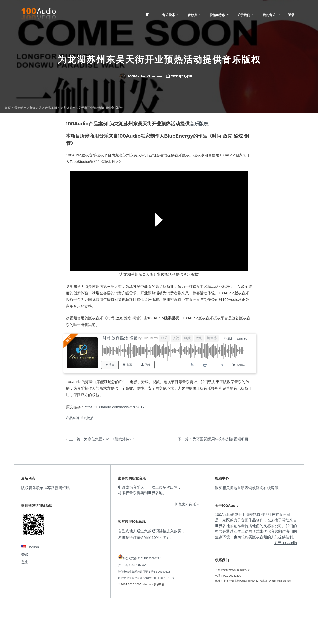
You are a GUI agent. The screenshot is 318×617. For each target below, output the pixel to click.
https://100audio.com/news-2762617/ (115, 407)
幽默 (187, 338)
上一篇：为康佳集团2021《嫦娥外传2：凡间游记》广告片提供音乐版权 (128, 439)
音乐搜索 (168, 15)
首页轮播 (86, 418)
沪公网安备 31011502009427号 (142, 558)
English (30, 547)
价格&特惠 (217, 15)
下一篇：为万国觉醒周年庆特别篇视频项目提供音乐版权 (224, 439)
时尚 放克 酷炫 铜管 (119, 338)
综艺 (164, 338)
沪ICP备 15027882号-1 (132, 565)
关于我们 (243, 15)
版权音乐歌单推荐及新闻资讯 (45, 488)
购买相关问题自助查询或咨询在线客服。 (248, 488)
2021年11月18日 (183, 76)
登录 (291, 15)
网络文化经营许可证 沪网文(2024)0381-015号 (146, 578)
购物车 (241, 365)
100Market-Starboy (140, 76)
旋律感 (212, 338)
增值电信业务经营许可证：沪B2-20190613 (144, 571)
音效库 (192, 15)
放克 (199, 338)
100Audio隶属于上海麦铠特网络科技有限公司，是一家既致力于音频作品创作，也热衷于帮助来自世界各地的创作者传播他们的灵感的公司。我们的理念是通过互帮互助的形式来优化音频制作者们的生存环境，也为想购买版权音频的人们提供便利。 (256, 525)
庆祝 (176, 338)
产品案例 (72, 418)
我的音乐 (269, 15)
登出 (25, 562)
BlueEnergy (150, 338)
